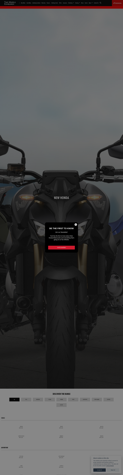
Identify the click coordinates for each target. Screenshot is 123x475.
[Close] (76, 224)
